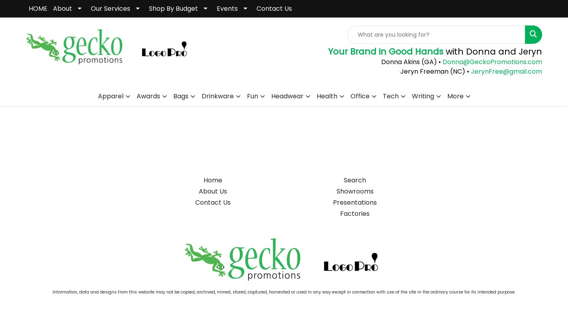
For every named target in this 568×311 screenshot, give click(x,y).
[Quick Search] (436, 34)
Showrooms (355, 191)
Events (227, 8)
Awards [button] (148, 96)
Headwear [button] (287, 96)
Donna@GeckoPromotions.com (491, 62)
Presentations (355, 202)
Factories (355, 213)
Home (213, 180)
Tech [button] (391, 96)
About (62, 8)
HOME (38, 8)
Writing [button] (423, 96)
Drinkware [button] (218, 96)
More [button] (455, 96)
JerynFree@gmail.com (506, 71)
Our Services (110, 8)
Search (355, 180)
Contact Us (274, 8)
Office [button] (360, 96)
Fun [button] (252, 96)
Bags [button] (180, 96)
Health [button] (327, 96)
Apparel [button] (110, 96)
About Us (213, 191)
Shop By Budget (173, 8)
